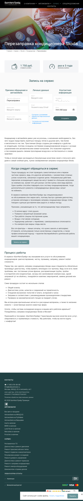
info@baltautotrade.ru (12, 387)
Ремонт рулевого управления (15, 458)
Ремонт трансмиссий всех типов (17, 449)
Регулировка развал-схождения (16, 455)
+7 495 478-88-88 (13, 385)
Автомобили (44, 4)
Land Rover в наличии (12, 429)
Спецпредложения (71, 4)
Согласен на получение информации (40, 122)
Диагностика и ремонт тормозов (17, 461)
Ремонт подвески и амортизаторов (18, 452)
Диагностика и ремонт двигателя (17, 446)
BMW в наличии (10, 426)
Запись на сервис (20, 242)
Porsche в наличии (11, 434)
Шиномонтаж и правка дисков (16, 469)
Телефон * (59, 98)
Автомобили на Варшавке (14, 420)
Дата (57, 107)
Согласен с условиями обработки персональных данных (41, 116)
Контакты (51, 6)
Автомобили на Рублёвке (14, 417)
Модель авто (11, 117)
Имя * (33, 96)
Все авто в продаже (12, 412)
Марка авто (10, 107)
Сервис (56, 4)
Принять (72, 496)
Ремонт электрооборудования (16, 466)
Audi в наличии (10, 423)
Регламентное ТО (11, 443)
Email (33, 105)
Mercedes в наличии (12, 431)
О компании (29, 4)
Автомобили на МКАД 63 (14, 414)
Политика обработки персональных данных (19, 397)
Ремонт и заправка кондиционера (17, 463)
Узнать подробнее (56, 496)
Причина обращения (13, 98)
